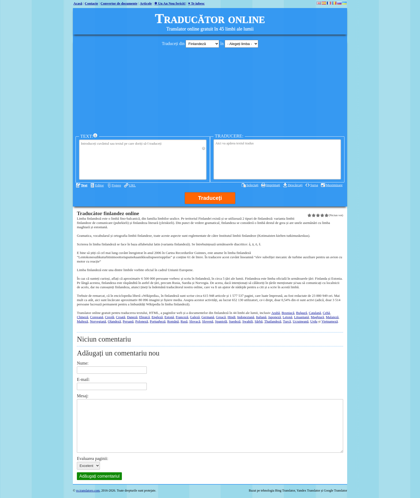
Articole (146, 3)
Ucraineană (301, 321)
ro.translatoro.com (88, 490)
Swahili (247, 321)
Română (173, 321)
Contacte (91, 3)
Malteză (82, 321)
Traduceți (210, 198)
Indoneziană (245, 317)
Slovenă (207, 321)
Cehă (326, 313)
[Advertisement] (210, 89)
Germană (207, 317)
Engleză (157, 317)
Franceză (182, 317)
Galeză (195, 317)
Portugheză (157, 321)
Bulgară (301, 313)
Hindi (231, 317)
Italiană (261, 317)
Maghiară (317, 317)
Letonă (287, 317)
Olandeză (114, 321)
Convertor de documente (118, 3)
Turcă (287, 321)
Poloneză (141, 321)
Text (84, 185)
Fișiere (116, 185)
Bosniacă (288, 313)
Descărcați (295, 185)
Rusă (184, 321)
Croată (120, 317)
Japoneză (274, 317)
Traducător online (210, 18)
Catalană (315, 313)
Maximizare (334, 185)
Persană (128, 321)
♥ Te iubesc (196, 3)
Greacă (221, 317)
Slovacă (194, 321)
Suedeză (235, 321)
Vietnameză (329, 321)
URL (132, 185)
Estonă (169, 317)
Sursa (314, 185)
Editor (99, 185)
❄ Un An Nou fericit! (170, 3)
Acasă (77, 3)
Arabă (275, 313)
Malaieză (332, 317)
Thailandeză (272, 321)
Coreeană (96, 317)
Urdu (313, 321)
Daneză (132, 317)
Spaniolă (221, 321)
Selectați (252, 185)
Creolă (109, 317)
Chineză (82, 317)
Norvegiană (98, 321)
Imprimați (273, 185)
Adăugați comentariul (99, 476)
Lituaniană (301, 317)
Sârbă (259, 321)
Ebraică (144, 317)
